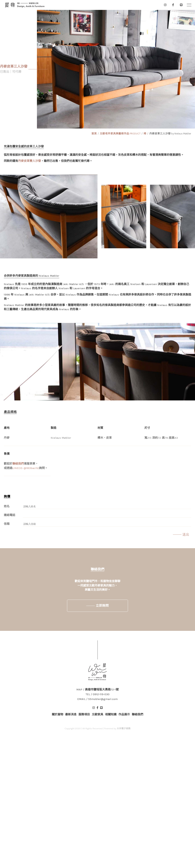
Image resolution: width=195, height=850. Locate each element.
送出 (185, 534)
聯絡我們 (18, 463)
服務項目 (84, 714)
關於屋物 (57, 714)
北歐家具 (97, 714)
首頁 (94, 133)
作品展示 (124, 714)
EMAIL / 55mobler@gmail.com (97, 699)
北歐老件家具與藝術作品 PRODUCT (120, 133)
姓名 (7, 506)
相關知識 (111, 714)
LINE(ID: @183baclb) (25, 468)
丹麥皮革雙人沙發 (29, 161)
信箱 (7, 524)
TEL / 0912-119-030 (97, 694)
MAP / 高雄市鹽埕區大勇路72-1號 (97, 689)
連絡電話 (9, 515)
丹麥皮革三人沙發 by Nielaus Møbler (170, 133)
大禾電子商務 (123, 728)
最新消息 (71, 714)
